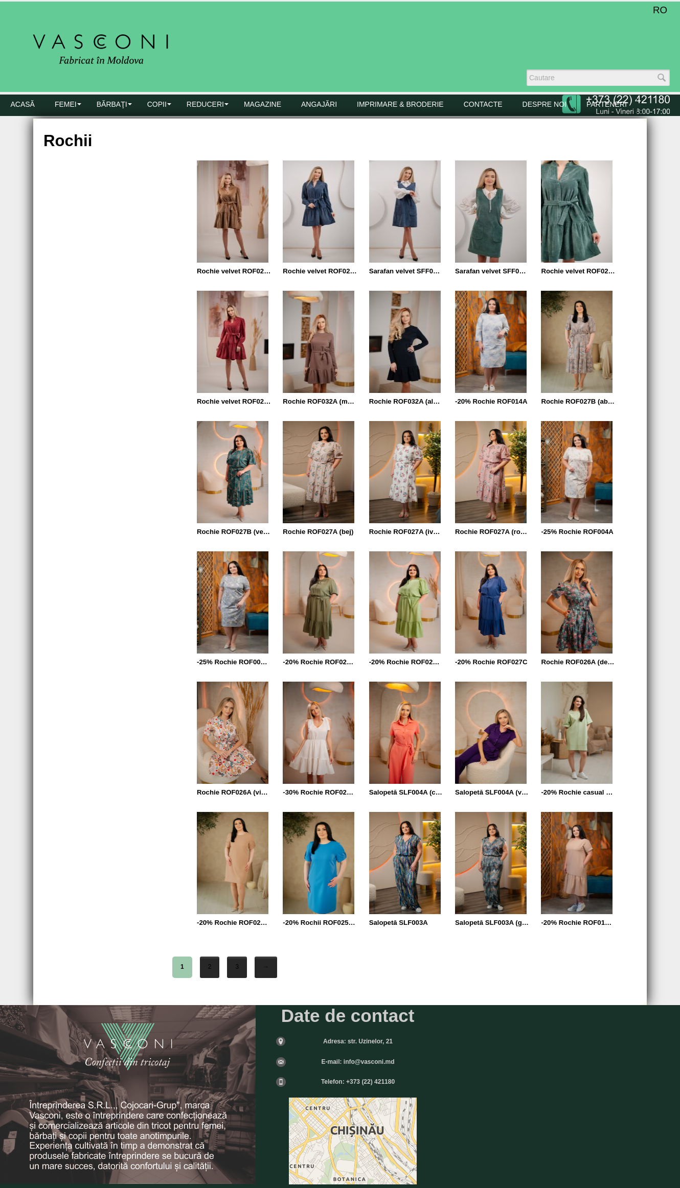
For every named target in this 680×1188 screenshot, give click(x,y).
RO (660, 10)
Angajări (319, 104)
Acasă (23, 104)
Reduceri (205, 104)
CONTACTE (483, 104)
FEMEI (66, 104)
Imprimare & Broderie (400, 104)
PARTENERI (606, 104)
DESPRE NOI (544, 104)
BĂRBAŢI (112, 104)
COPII (157, 104)
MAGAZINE (262, 104)
